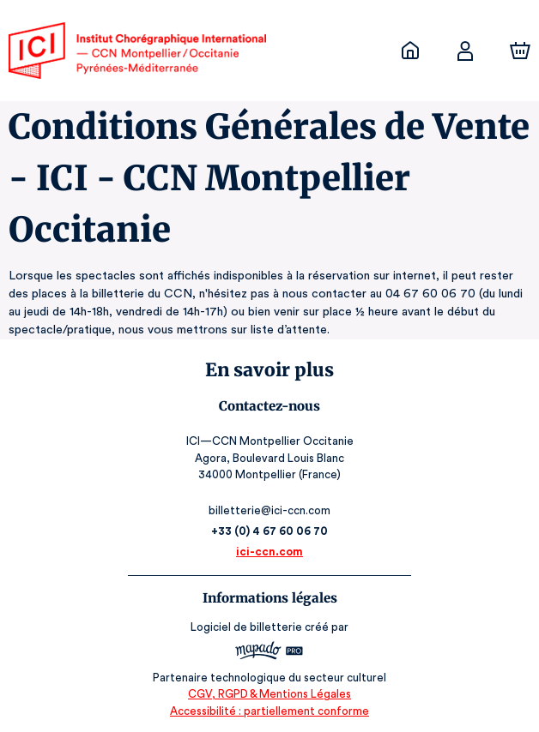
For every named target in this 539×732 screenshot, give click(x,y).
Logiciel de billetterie (247, 627)
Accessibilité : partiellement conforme (270, 711)
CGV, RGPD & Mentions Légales (269, 693)
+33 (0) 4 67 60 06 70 (270, 531)
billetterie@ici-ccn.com (269, 510)
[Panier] (520, 50)
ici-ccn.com (269, 551)
